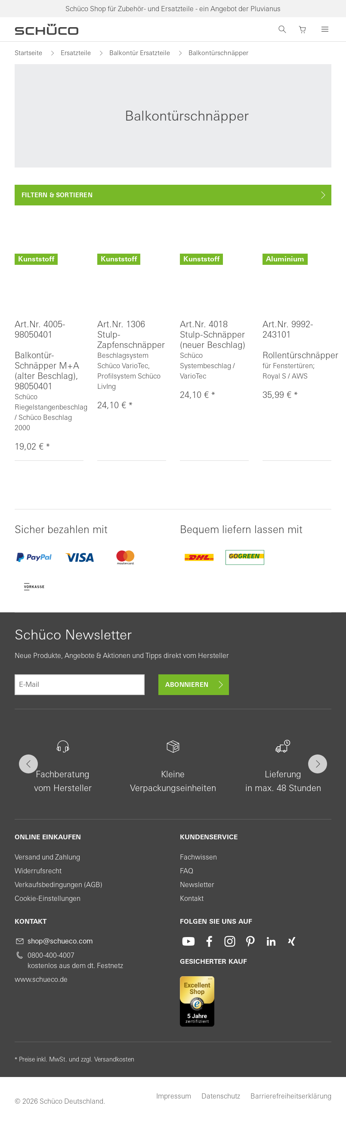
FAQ (186, 871)
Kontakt (192, 898)
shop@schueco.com (60, 941)
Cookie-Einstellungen (47, 898)
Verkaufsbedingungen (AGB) (58, 884)
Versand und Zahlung (47, 857)
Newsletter (197, 884)
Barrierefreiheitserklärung (290, 1096)
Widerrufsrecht (38, 871)
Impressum (173, 1096)
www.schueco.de (41, 979)
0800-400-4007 (51, 955)
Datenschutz (220, 1096)
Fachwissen (198, 857)
